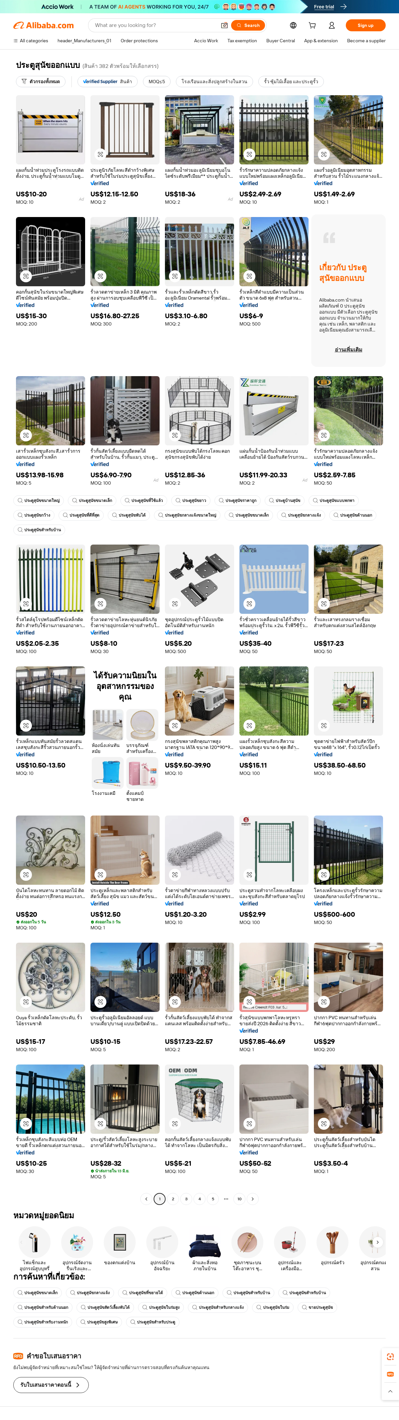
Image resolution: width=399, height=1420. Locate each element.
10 (239, 1199)
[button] (224, 25)
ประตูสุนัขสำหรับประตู (152, 1322)
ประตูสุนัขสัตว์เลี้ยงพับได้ (105, 1307)
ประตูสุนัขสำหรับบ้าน (39, 530)
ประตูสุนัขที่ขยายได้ (142, 1293)
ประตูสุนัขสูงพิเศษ (99, 1322)
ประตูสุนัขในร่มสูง (161, 1307)
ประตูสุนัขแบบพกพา (333, 500)
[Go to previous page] (146, 1199)
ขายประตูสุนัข (317, 1307)
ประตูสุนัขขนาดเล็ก (92, 500)
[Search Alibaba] (155, 25)
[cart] (314, 26)
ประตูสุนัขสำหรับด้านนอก (43, 1307)
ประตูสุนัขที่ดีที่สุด (81, 515)
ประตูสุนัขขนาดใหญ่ (39, 500)
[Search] (248, 25)
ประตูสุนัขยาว (191, 500)
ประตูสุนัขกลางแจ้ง (301, 515)
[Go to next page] (253, 1199)
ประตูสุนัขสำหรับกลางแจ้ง (218, 1307)
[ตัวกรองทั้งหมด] (41, 81)
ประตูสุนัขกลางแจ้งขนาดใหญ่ (187, 515)
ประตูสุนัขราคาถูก (237, 500)
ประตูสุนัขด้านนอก (352, 515)
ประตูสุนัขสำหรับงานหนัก (43, 1322)
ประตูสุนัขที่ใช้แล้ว (144, 500)
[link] (390, 1356)
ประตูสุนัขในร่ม (272, 1307)
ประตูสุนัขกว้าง (34, 515)
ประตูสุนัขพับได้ (129, 515)
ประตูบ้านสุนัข (284, 500)
